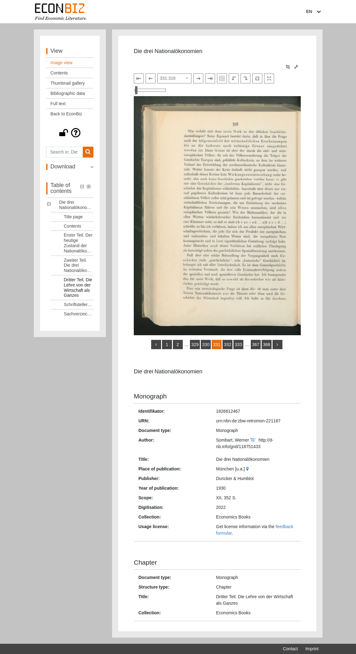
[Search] (88, 152)
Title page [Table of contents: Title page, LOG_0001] (73, 216)
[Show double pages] (222, 78)
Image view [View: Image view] (62, 62)
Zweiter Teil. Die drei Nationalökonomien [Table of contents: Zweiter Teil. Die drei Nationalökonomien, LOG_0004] (79, 265)
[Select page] (174, 78)
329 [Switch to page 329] (195, 344)
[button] (70, 132)
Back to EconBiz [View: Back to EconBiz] (66, 113)
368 (266, 344)
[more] (277, 344)
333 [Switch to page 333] (238, 344)
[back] (156, 344)
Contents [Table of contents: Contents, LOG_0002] (72, 226)
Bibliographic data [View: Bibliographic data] (68, 93)
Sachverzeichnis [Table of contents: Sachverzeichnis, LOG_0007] (79, 313)
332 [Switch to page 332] (227, 344)
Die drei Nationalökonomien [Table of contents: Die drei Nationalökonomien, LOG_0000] (76, 205)
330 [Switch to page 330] (206, 344)
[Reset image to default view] (257, 78)
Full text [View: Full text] (58, 103)
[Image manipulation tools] (296, 67)
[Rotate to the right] (245, 78)
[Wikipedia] (253, 440)
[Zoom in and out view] (150, 90)
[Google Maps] (248, 468)
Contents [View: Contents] (59, 72)
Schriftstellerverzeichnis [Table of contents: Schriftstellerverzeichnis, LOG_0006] (79, 304)
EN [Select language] (314, 11)
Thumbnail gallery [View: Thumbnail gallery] (68, 83)
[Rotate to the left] (233, 78)
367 (255, 344)
